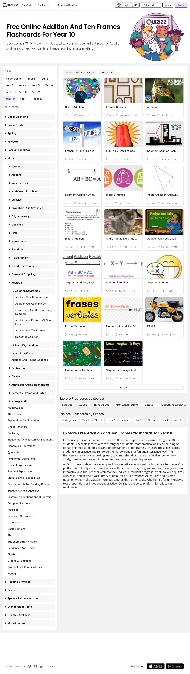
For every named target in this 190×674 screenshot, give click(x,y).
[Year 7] (165, 420)
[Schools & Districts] (67, 5)
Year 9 (36, 92)
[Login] (167, 5)
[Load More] (123, 387)
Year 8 (23, 92)
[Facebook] (35, 666)
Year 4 (22, 85)
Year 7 (10, 92)
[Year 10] (106, 72)
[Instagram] (41, 666)
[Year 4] (125, 420)
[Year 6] (151, 420)
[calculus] (149, 404)
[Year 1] (85, 420)
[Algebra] (83, 404)
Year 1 (31, 78)
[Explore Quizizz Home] (10, 5)
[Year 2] (99, 420)
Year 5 (36, 85)
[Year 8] (178, 420)
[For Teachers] (44, 5)
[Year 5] (138, 420)
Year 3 (9, 85)
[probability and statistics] (172, 404)
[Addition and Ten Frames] (80, 72)
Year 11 (24, 98)
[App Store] (155, 666)
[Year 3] (112, 420)
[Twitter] (29, 666)
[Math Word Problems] (127, 404)
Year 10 (10, 98)
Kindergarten (14, 78)
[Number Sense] (101, 404)
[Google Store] (175, 666)
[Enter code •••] (151, 5)
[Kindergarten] (68, 420)
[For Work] (26, 5)
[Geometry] (67, 404)
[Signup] (181, 5)
